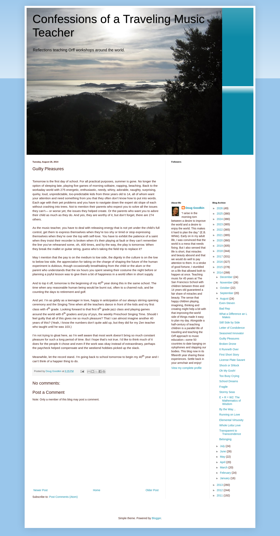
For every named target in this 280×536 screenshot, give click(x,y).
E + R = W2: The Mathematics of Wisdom (230, 401)
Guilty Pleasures (229, 338)
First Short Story (229, 354)
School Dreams (228, 381)
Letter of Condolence (232, 327)
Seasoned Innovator (231, 333)
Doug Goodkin (195, 207)
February (226, 472)
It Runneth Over (229, 349)
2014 (220, 272)
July (223, 446)
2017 (220, 256)
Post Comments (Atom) (63, 496)
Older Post (152, 490)
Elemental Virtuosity (231, 420)
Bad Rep (224, 308)
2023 (220, 224)
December (226, 277)
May (223, 456)
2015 (220, 267)
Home (96, 490)
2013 (220, 484)
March (224, 467)
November (226, 282)
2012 (220, 490)
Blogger (156, 518)
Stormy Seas (227, 392)
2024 (220, 219)
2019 (220, 245)
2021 (220, 235)
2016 (220, 261)
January (225, 478)
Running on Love (229, 414)
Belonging (225, 439)
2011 (220, 495)
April (223, 462)
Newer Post (40, 490)
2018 (220, 251)
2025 (220, 213)
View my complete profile (186, 367)
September (227, 293)
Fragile (223, 386)
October (225, 287)
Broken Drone (227, 343)
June (223, 451)
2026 (220, 208)
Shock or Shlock (229, 365)
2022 (220, 229)
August (224, 298)
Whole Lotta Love (230, 425)
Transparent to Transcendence (230, 432)
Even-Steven (227, 303)
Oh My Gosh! (227, 370)
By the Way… (227, 409)
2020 (220, 240)
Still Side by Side (229, 322)
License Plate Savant (232, 359)
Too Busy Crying (229, 376)
